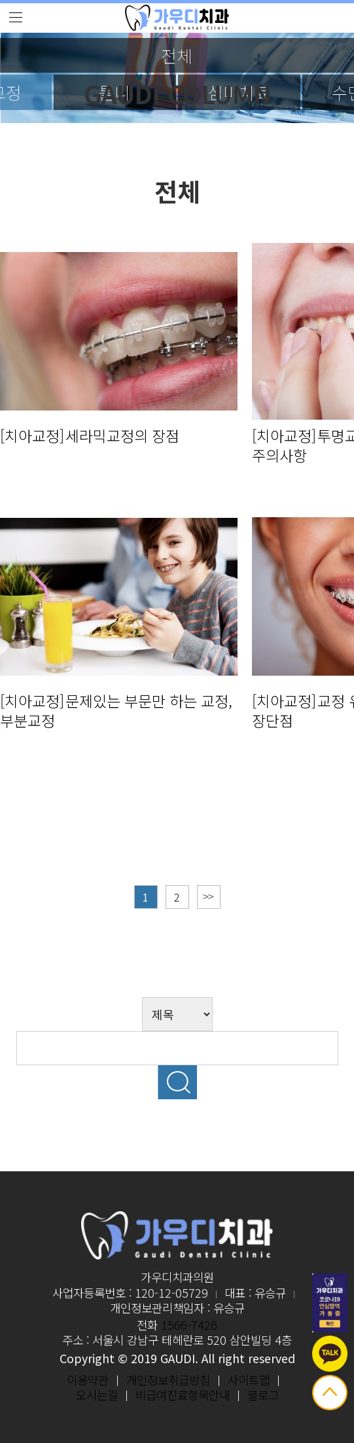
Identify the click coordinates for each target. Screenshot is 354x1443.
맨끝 (209, 897)
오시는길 (97, 1394)
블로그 (263, 1394)
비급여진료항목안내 (182, 1394)
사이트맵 (249, 1379)
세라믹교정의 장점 (122, 435)
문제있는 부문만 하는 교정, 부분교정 (116, 710)
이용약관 (88, 1379)
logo (177, 18)
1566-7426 (189, 1324)
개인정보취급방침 (168, 1379)
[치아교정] (32, 435)
